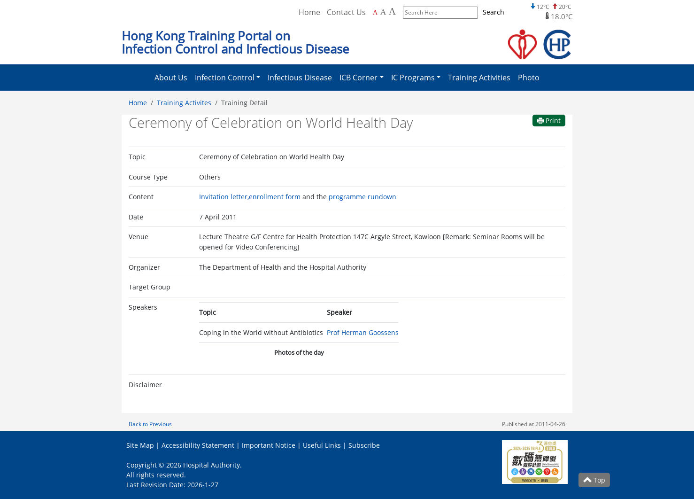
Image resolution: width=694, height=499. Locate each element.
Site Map (140, 445)
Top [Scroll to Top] (594, 480)
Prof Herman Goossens (363, 332)
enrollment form (275, 196)
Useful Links (322, 445)
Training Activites (184, 102)
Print (549, 120)
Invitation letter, (224, 196)
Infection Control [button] (224, 77)
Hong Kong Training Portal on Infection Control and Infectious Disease (235, 42)
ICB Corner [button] (358, 77)
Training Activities (479, 77)
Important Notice (268, 445)
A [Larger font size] (383, 11)
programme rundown (362, 196)
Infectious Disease (300, 77)
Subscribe (364, 445)
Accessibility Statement (198, 445)
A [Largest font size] (392, 11)
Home (138, 102)
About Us (170, 77)
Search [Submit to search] (493, 12)
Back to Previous (150, 424)
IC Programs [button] (413, 77)
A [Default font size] (375, 12)
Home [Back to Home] (309, 12)
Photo (529, 77)
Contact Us (346, 12)
